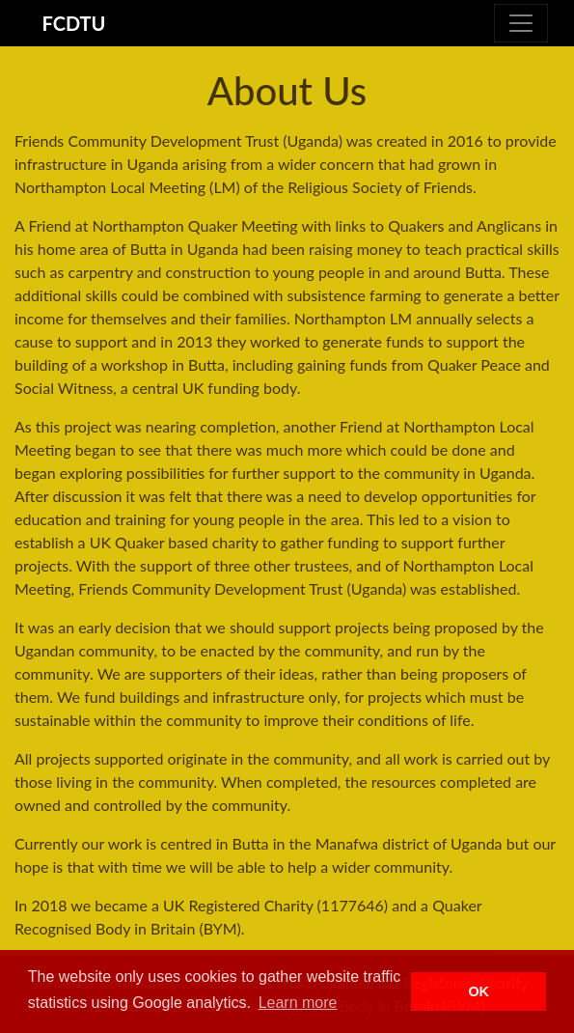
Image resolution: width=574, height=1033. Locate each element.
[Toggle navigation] (521, 23)
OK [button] (478, 991)
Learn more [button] (298, 1002)
